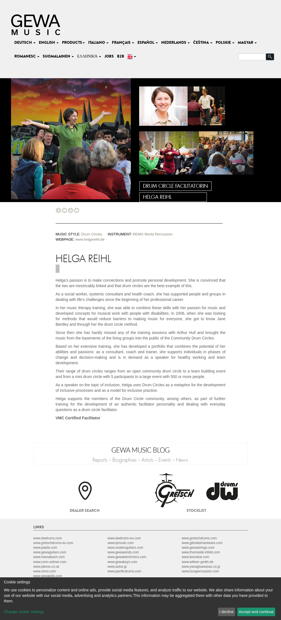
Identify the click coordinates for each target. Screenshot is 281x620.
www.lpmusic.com (120, 543)
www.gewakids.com (47, 576)
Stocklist (196, 510)
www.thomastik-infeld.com (201, 552)
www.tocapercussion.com (200, 571)
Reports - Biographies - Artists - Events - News (140, 460)
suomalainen (58, 56)
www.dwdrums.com (47, 538)
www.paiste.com (45, 548)
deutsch (25, 42)
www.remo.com (44, 571)
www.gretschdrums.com (199, 538)
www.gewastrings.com (198, 548)
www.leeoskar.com (195, 557)
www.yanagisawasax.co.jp (201, 567)
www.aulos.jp (117, 567)
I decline (226, 612)
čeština (202, 42)
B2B (120, 56)
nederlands (175, 42)
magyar (247, 42)
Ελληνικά (89, 56)
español (147, 42)
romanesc (26, 56)
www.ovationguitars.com (125, 548)
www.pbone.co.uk (46, 567)
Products (73, 42)
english (49, 42)
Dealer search (85, 510)
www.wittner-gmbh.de (198, 562)
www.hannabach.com (49, 557)
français (123, 42)
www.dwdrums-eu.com (124, 538)
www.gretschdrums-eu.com (53, 543)
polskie (225, 42)
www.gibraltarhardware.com (202, 543)
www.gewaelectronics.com (126, 557)
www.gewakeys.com (122, 562)
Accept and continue (256, 612)
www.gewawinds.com (123, 552)
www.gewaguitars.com (49, 552)
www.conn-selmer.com (49, 562)
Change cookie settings (24, 612)
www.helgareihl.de (90, 239)
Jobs (109, 56)
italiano (98, 42)
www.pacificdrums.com (124, 571)
